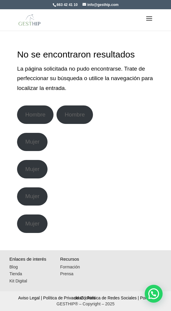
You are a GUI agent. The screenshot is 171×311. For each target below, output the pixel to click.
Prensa (66, 273)
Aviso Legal (29, 298)
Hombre (35, 114)
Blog (13, 267)
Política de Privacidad (63, 298)
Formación (70, 267)
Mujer (32, 142)
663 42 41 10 (67, 5)
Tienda (15, 273)
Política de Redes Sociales (112, 298)
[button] (154, 294)
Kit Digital (18, 281)
